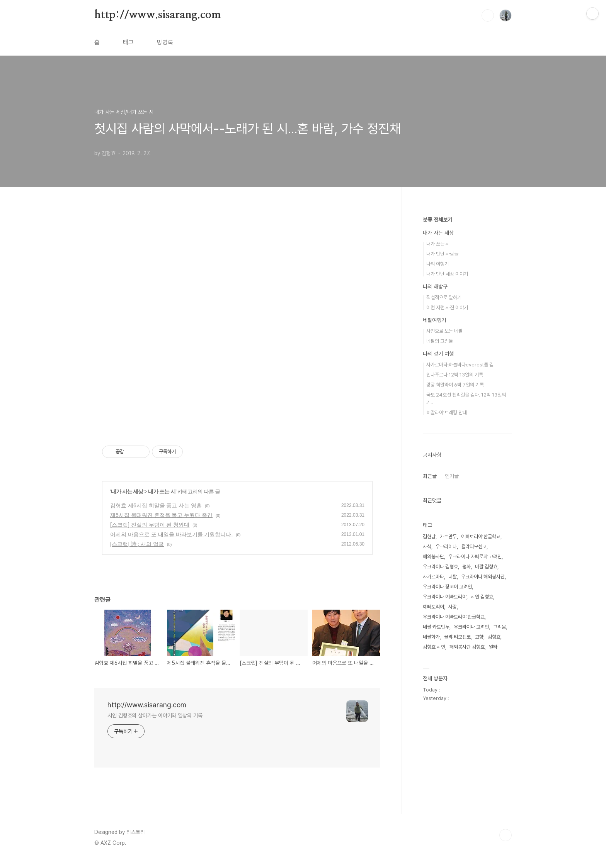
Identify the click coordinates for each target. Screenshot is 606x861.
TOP (505, 835)
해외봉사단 (433, 556)
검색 (488, 15)
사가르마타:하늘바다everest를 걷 (460, 365)
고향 (479, 637)
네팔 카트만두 (436, 627)
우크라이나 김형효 (440, 566)
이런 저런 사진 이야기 (447, 307)
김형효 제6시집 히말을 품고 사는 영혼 (156, 505)
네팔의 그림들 (439, 341)
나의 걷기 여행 (438, 354)
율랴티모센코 (474, 546)
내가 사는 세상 (127, 491)
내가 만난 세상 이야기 (447, 274)
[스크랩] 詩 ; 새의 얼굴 (137, 544)
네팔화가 (431, 637)
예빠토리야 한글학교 (480, 536)
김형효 (494, 637)
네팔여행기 (434, 320)
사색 (427, 546)
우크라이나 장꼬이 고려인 (447, 587)
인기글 (452, 476)
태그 (128, 42)
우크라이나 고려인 (471, 627)
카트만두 (448, 536)
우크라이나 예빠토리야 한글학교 (454, 617)
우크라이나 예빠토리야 (444, 597)
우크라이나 (446, 546)
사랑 (452, 607)
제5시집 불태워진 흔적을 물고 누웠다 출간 (161, 515)
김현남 (429, 536)
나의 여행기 (437, 264)
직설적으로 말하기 (443, 297)
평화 (466, 566)
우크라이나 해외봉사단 (483, 577)
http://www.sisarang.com (157, 15)
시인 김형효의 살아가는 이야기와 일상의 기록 (155, 715)
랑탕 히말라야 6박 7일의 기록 (455, 385)
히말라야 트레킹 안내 (446, 412)
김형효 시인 (434, 647)
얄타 (493, 647)
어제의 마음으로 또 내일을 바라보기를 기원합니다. (171, 534)
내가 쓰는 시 (161, 491)
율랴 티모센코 (457, 637)
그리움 (499, 627)
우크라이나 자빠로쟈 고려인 (475, 556)
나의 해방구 (435, 286)
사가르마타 (433, 577)
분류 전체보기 (437, 220)
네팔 (452, 577)
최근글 (430, 476)
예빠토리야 (433, 607)
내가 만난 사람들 (442, 254)
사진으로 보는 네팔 (444, 331)
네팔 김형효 (486, 566)
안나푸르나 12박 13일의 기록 (454, 375)
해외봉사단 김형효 (467, 647)
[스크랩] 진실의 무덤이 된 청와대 (149, 525)
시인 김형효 (482, 597)
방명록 (165, 42)
